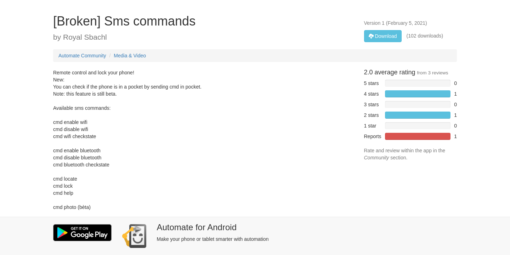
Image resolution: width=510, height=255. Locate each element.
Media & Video (130, 55)
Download (383, 36)
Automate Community (82, 55)
